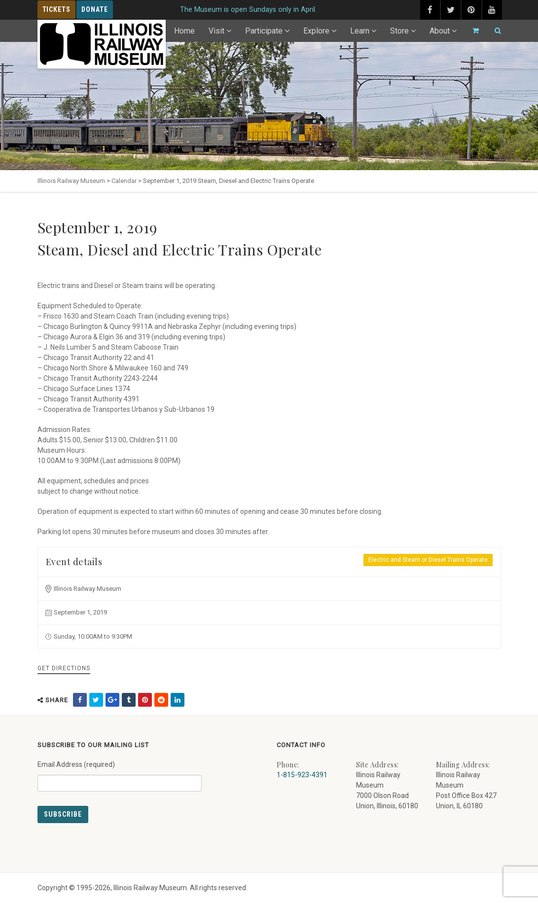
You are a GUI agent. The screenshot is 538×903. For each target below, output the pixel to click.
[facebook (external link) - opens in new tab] (430, 10)
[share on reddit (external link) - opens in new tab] (161, 700)
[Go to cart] (471, 31)
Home (184, 31)
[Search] (493, 31)
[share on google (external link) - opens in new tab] (112, 700)
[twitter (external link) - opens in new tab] (451, 10)
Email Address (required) (119, 772)
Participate (264, 31)
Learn (359, 31)
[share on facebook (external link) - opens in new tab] (80, 700)
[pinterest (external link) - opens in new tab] (471, 10)
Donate (94, 9)
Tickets (56, 9)
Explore (316, 31)
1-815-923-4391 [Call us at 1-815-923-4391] (302, 775)
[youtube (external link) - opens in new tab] (492, 10)
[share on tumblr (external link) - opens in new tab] (129, 700)
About (440, 31)
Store (399, 31)
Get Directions (63, 668)
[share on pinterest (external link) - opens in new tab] (145, 700)
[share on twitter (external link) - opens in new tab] (96, 700)
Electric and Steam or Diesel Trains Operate (428, 559)
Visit (216, 31)
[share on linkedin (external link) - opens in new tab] (177, 700)
